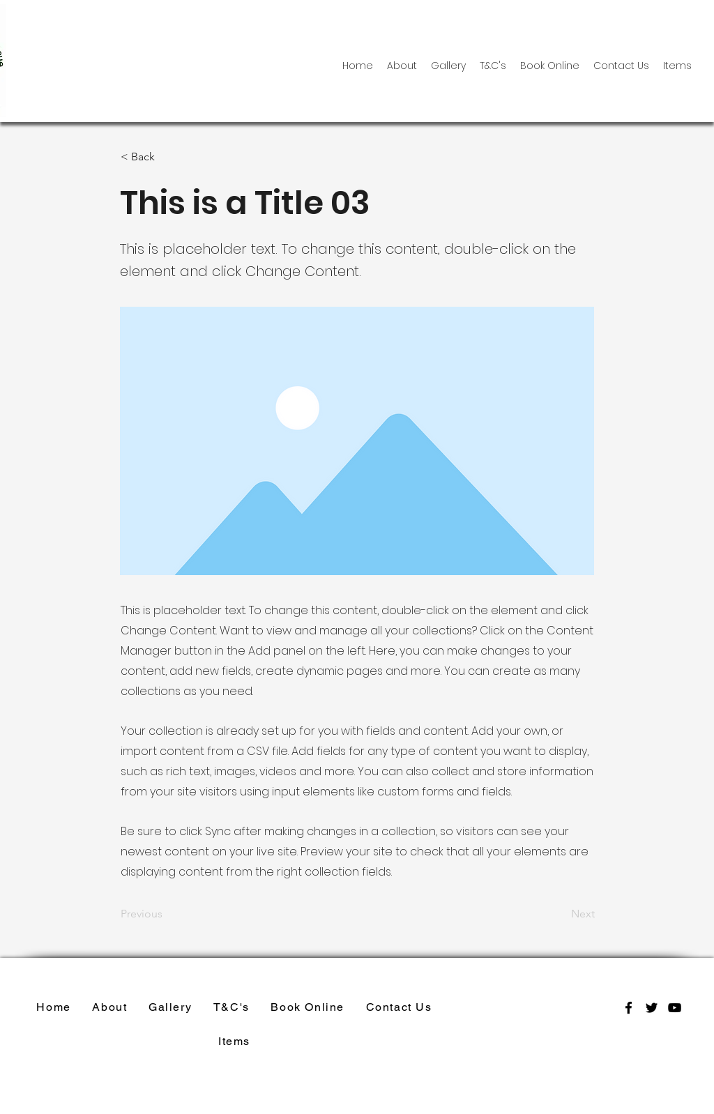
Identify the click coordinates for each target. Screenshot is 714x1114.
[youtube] (675, 1008)
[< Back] (167, 157)
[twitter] (652, 1008)
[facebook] (629, 1008)
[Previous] (167, 915)
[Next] (560, 915)
